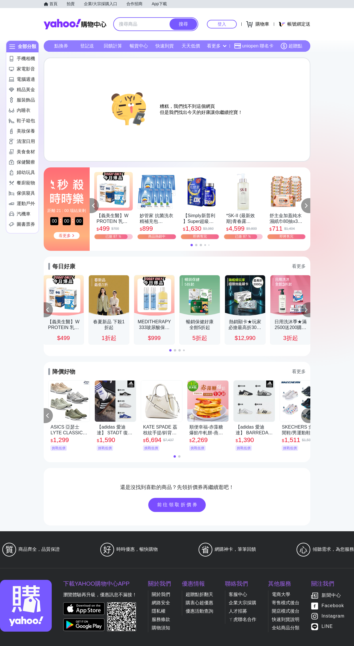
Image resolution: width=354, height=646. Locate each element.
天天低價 (191, 45)
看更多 (216, 45)
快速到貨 (164, 45)
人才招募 (238, 611)
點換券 (61, 45)
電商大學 (281, 594)
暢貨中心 (139, 45)
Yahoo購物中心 (75, 24)
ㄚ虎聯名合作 (242, 619)
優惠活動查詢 (199, 611)
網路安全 (161, 602)
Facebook (333, 605)
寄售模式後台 (285, 602)
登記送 (87, 45)
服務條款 (161, 619)
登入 (222, 24)
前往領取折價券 (178, 504)
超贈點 (291, 46)
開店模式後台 (285, 611)
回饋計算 (113, 45)
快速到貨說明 (285, 619)
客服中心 (238, 594)
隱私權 (159, 611)
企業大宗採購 (242, 602)
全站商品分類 (285, 627)
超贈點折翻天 (199, 594)
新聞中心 (331, 595)
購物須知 (161, 627)
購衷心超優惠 (199, 602)
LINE (327, 626)
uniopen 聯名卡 (254, 46)
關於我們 (161, 594)
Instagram (333, 616)
